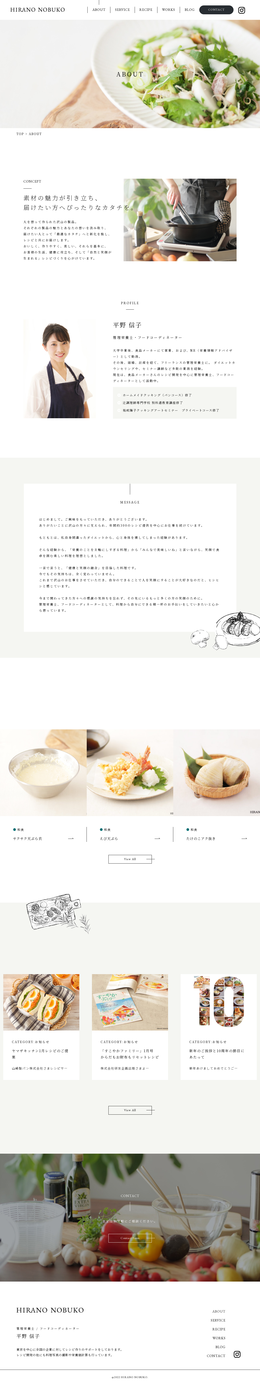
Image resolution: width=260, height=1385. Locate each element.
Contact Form (130, 1238)
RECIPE (145, 10)
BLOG (190, 10)
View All (130, 859)
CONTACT (216, 9)
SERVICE (122, 10)
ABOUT (99, 10)
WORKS (168, 10)
